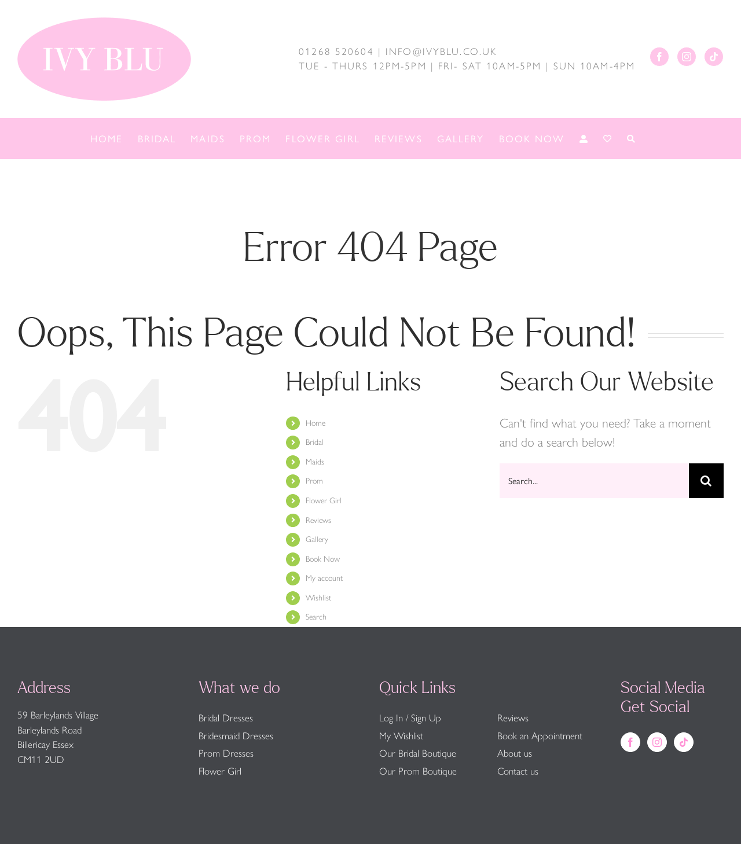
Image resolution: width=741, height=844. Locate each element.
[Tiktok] (714, 57)
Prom (314, 481)
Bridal (315, 442)
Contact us (517, 771)
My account (324, 578)
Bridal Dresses (226, 718)
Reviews (318, 520)
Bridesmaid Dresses (236, 736)
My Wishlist (401, 736)
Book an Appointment (539, 736)
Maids (315, 462)
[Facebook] (659, 57)
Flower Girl (324, 501)
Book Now (323, 559)
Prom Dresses (226, 753)
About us (514, 753)
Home (315, 423)
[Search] (706, 480)
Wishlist (318, 598)
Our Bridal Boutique (417, 753)
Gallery (317, 539)
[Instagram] (686, 57)
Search (316, 617)
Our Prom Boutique (418, 771)
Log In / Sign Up (410, 718)
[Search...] (594, 480)
